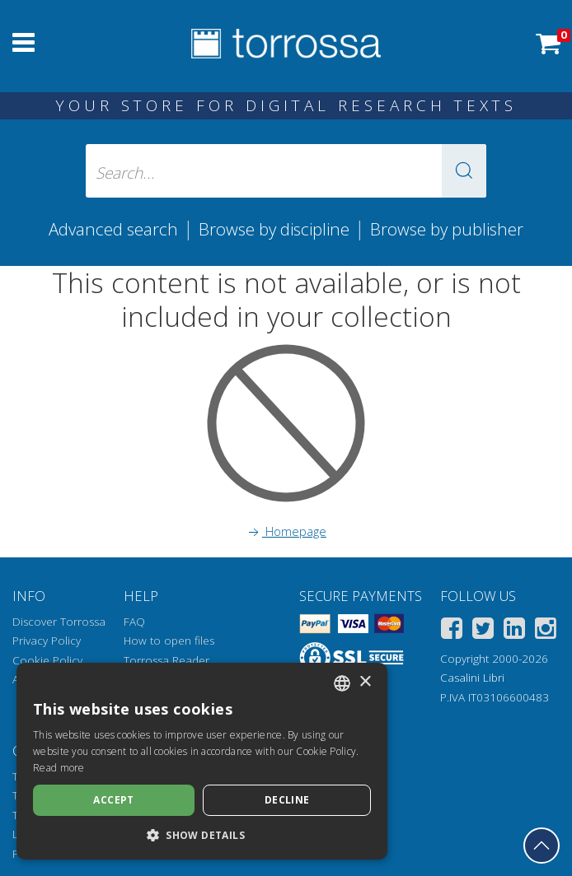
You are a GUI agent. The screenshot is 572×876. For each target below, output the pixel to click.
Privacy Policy (46, 640)
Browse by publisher (446, 228)
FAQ (134, 621)
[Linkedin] (514, 631)
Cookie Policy (47, 660)
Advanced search (113, 228)
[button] (464, 171)
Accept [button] (113, 800)
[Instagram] (546, 631)
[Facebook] (452, 631)
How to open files (169, 640)
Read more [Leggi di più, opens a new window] (59, 768)
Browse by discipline (274, 228)
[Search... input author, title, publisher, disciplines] (286, 171)
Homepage (286, 531)
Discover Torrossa (58, 621)
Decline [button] (287, 800)
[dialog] (201, 761)
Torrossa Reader (166, 660)
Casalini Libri (472, 677)
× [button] (365, 682)
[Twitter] (483, 631)
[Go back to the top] (541, 845)
